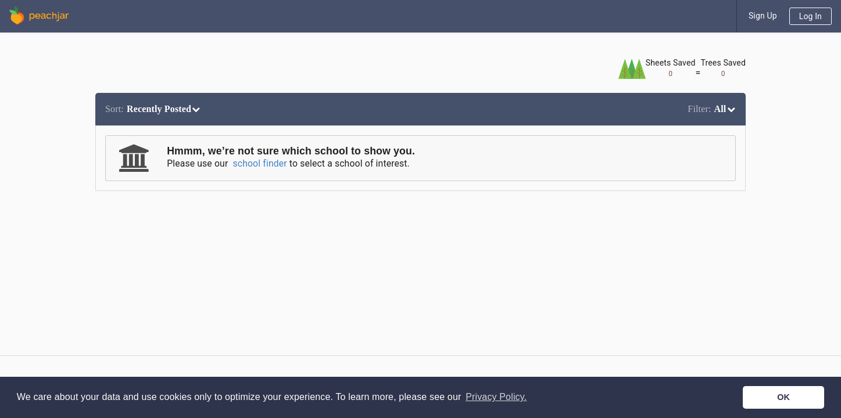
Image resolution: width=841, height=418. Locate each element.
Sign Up (763, 15)
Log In (810, 16)
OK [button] (783, 397)
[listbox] (154, 109)
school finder (259, 163)
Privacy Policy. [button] (496, 397)
